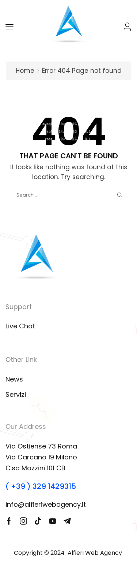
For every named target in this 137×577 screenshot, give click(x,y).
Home (25, 70)
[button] (9, 27)
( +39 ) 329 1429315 (40, 486)
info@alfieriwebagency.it (45, 504)
